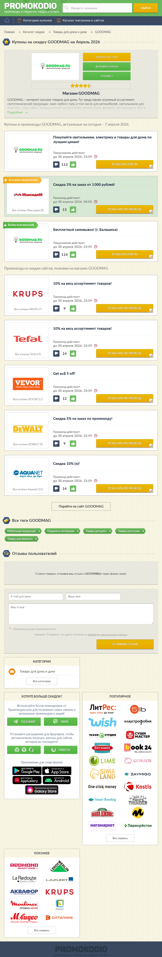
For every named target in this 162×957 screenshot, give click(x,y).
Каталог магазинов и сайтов (83, 20)
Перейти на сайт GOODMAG (81, 506)
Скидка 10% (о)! (66, 463)
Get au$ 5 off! (64, 373)
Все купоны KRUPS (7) (28, 309)
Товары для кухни (129, 531)
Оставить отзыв (125, 644)
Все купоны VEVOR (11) (28, 399)
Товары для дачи (96, 531)
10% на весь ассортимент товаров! (82, 283)
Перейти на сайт (107, 57)
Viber (60, 721)
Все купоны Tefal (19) (28, 354)
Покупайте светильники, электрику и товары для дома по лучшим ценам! (102, 139)
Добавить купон (107, 66)
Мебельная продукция (21, 531)
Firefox (60, 749)
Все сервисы (120, 838)
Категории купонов (37, 20)
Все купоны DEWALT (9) (28, 444)
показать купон (125, 164)
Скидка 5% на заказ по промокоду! (82, 418)
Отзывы (107, 75)
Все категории (42, 681)
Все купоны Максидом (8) (28, 210)
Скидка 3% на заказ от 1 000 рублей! (84, 184)
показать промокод (124, 209)
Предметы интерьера (60, 531)
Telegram (24, 721)
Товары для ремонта (19, 538)
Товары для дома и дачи (37, 671)
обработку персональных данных (107, 634)
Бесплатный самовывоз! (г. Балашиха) (85, 229)
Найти (146, 8)
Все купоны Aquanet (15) (28, 489)
